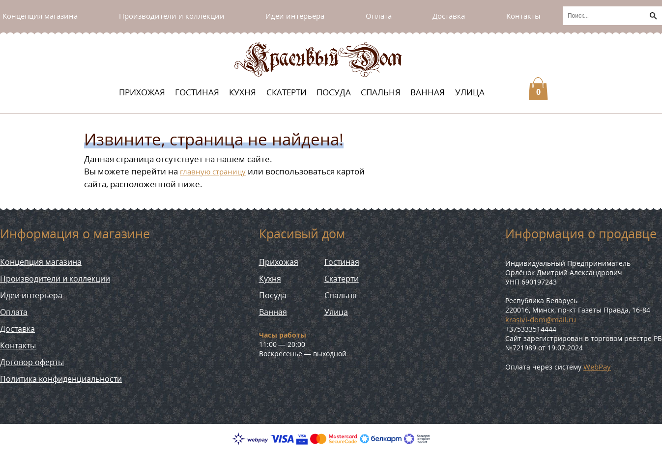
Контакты (523, 16)
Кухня (242, 92)
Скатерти (286, 92)
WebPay (597, 366)
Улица (470, 92)
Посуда (334, 92)
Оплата (379, 16)
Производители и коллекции (172, 16)
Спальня (381, 92)
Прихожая (142, 92)
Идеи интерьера (294, 16)
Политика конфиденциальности (61, 378)
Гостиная (197, 92)
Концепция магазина (40, 16)
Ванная (427, 92)
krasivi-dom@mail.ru (540, 319)
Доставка (448, 16)
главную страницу (213, 171)
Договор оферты (32, 362)
